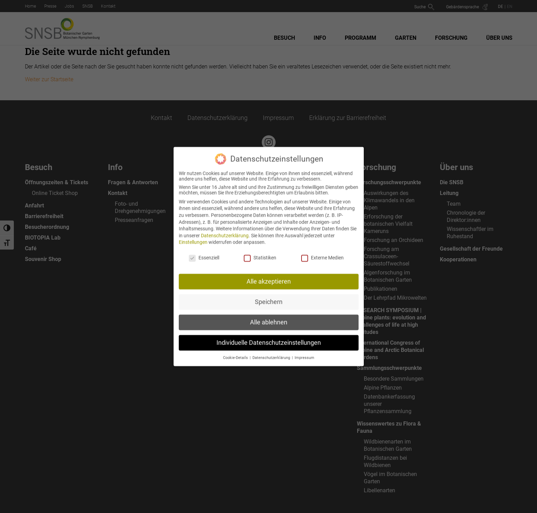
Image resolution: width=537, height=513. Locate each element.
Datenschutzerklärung (225, 230)
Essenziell (204, 252)
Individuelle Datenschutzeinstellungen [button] (268, 337)
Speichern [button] (269, 296)
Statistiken (260, 252)
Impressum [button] (304, 352)
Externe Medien (322, 252)
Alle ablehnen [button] (268, 316)
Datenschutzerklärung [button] (271, 352)
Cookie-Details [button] (236, 352)
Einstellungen (193, 237)
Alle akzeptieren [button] (269, 275)
